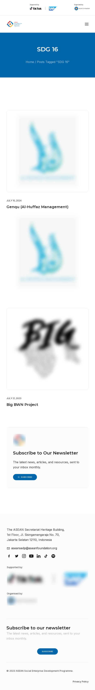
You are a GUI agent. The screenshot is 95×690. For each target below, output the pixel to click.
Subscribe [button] (25, 477)
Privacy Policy (80, 681)
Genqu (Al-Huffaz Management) (37, 207)
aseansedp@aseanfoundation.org (34, 548)
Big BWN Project (22, 411)
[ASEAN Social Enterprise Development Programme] (14, 24)
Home (30, 62)
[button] (86, 24)
